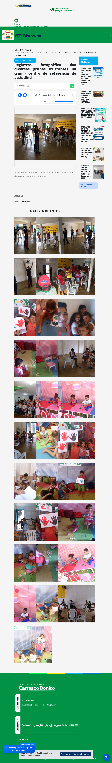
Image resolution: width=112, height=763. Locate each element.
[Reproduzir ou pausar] (20, 95)
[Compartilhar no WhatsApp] (72, 86)
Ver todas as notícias (86, 185)
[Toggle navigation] (107, 34)
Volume (51, 101)
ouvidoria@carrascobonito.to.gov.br (39, 705)
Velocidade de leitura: (47, 95)
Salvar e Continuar (82, 754)
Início (17, 50)
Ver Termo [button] (65, 754)
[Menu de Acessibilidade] (106, 757)
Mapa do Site (27, 744)
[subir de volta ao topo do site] (108, 759)
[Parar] (25, 95)
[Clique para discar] (52, 9)
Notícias (25, 50)
